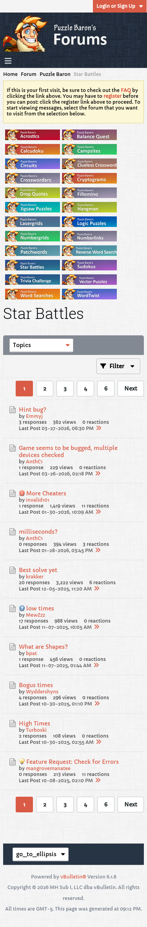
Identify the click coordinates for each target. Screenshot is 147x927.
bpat (31, 653)
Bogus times (36, 685)
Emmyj (34, 416)
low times (40, 608)
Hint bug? (32, 409)
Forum (28, 74)
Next (130, 388)
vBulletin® (73, 877)
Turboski (36, 730)
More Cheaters (46, 493)
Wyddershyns (42, 692)
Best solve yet (38, 570)
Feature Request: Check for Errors (72, 761)
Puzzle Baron (55, 74)
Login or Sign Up (119, 6)
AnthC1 (34, 461)
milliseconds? (38, 531)
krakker (35, 577)
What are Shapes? (43, 646)
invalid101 (37, 500)
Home (10, 74)
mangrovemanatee (48, 768)
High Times (34, 723)
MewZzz (35, 615)
